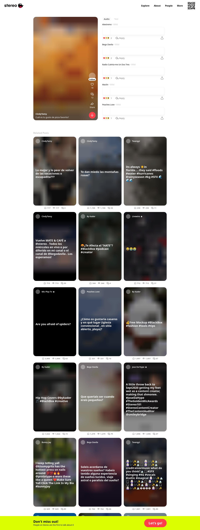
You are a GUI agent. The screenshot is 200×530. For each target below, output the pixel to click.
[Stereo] (13, 5)
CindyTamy (41, 113)
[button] (155, 523)
